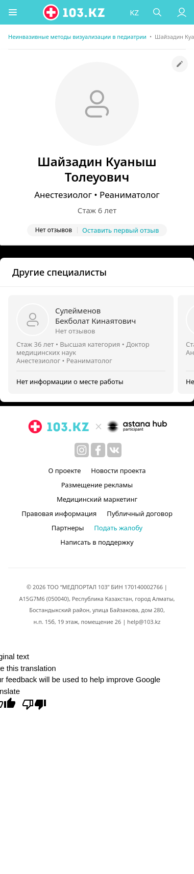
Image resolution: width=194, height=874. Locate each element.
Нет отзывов (75, 330)
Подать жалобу (118, 527)
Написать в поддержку (96, 542)
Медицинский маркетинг (97, 499)
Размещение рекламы (97, 484)
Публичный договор (139, 513)
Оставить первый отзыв (120, 230)
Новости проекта (118, 470)
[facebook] (98, 450)
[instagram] (82, 450)
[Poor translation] (34, 703)
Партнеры (68, 527)
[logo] (74, 12)
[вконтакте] (114, 450)
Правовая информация (58, 513)
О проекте (64, 470)
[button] (13, 12)
